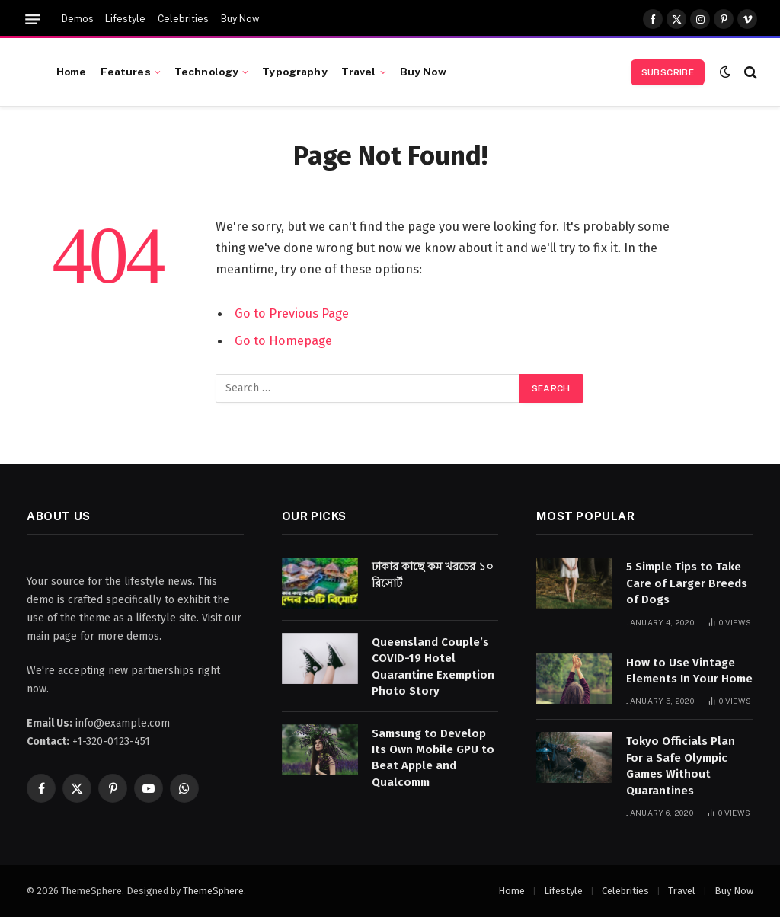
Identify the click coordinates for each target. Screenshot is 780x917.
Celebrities (183, 19)
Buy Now (240, 19)
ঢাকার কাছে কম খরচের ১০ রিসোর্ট (433, 575)
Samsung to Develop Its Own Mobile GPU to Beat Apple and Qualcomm (433, 758)
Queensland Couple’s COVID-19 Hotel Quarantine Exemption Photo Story (433, 666)
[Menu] (32, 19)
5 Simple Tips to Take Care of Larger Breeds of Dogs (686, 583)
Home (71, 72)
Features (126, 72)
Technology (206, 72)
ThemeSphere (213, 890)
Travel (358, 72)
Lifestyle (125, 19)
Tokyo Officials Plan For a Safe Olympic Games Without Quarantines (680, 765)
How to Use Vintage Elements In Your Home (689, 670)
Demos (78, 19)
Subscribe (667, 72)
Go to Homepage (283, 340)
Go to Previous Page (292, 313)
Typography (294, 72)
